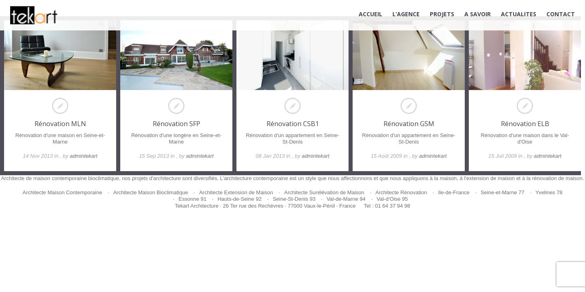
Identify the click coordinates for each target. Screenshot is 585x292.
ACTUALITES (518, 14)
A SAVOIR (477, 14)
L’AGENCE (406, 14)
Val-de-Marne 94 (346, 199)
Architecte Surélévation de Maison (324, 192)
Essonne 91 (193, 199)
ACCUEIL (370, 14)
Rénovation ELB (525, 123)
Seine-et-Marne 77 (502, 192)
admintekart (84, 156)
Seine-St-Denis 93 (294, 199)
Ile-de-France (453, 192)
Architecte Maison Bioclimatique (150, 192)
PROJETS (442, 14)
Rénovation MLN (60, 123)
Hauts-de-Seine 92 (239, 199)
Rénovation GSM (409, 123)
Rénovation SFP (176, 123)
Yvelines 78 (549, 192)
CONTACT (560, 14)
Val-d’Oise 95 (392, 199)
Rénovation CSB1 (292, 123)
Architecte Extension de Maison (236, 192)
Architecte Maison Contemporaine (62, 192)
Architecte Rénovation (401, 192)
